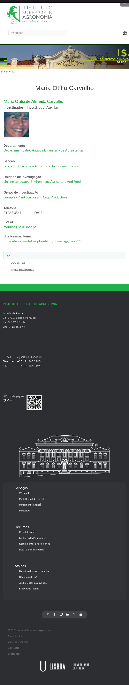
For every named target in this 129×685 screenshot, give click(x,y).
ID (13, 71)
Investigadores (23, 269)
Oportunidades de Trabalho (34, 571)
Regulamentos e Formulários (34, 543)
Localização (14, 653)
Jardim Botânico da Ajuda (33, 582)
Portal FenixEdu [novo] (31, 499)
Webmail (24, 493)
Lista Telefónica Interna (31, 549)
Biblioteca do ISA (28, 577)
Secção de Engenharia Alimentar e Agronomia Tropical (41, 166)
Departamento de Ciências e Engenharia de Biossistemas (43, 150)
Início (4, 71)
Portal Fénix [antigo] (30, 504)
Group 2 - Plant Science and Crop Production (35, 197)
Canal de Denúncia (18, 641)
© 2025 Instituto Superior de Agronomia (29, 630)
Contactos (13, 647)
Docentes (18, 262)
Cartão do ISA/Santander (32, 538)
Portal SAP (24, 510)
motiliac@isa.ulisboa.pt (19, 227)
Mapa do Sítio (15, 636)
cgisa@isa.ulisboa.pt (29, 357)
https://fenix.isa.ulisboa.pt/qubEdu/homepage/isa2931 (42, 241)
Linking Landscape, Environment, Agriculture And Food (42, 181)
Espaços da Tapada (29, 588)
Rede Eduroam (27, 532)
